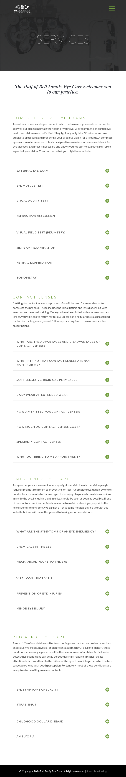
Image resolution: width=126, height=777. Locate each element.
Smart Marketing (96, 771)
